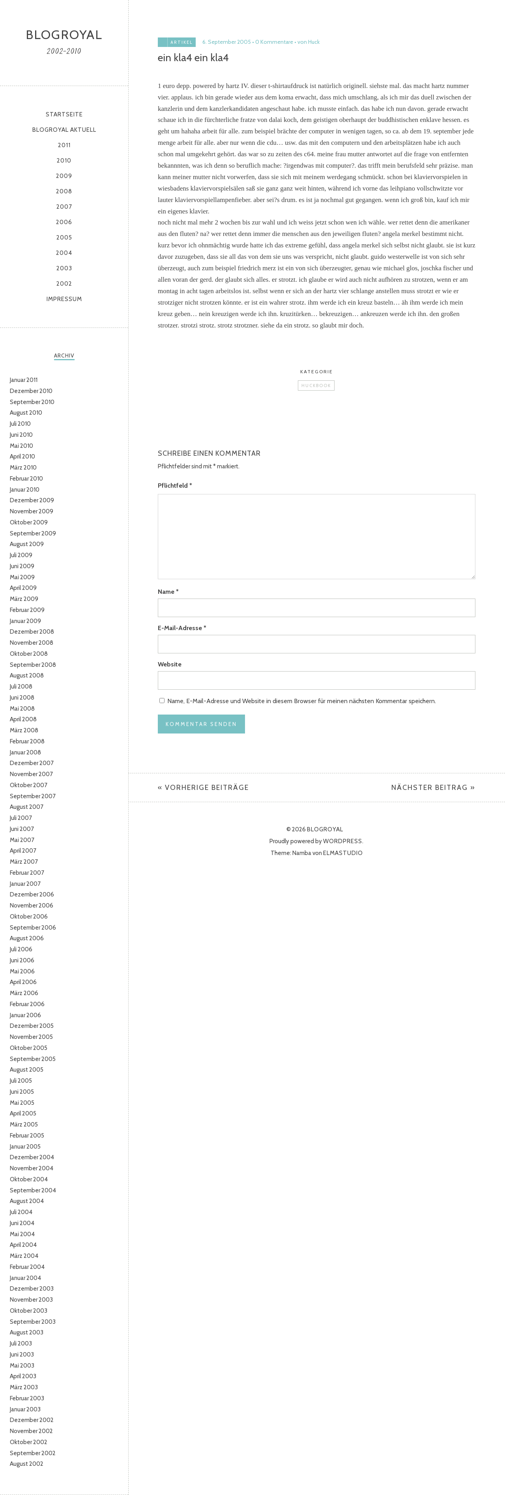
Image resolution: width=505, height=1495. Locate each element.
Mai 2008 (22, 708)
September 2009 (33, 533)
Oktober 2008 (29, 653)
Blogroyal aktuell (64, 129)
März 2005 (24, 1124)
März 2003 (24, 1387)
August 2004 (27, 1201)
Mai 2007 (22, 840)
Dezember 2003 (32, 1288)
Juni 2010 (21, 434)
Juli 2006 (21, 949)
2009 (64, 176)
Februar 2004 (27, 1266)
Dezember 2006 (32, 894)
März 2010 (23, 467)
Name (168, 591)
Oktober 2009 (29, 522)
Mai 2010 (21, 445)
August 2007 (26, 806)
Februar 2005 (27, 1135)
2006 (64, 222)
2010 (64, 160)
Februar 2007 (27, 872)
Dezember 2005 (32, 1025)
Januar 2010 (24, 489)
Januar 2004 (25, 1278)
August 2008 (27, 675)
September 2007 (33, 796)
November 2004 (31, 1168)
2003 (64, 268)
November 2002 (31, 1431)
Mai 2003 (22, 1365)
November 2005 (31, 1036)
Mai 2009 (22, 577)
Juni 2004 (22, 1223)
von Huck (308, 41)
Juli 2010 (20, 423)
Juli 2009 (21, 555)
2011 (64, 145)
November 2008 (31, 642)
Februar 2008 (27, 741)
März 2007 (24, 861)
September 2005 (33, 1059)
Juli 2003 (21, 1343)
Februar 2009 (27, 610)
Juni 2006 (22, 960)
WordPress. (343, 841)
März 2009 (24, 598)
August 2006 (27, 938)
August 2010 (26, 412)
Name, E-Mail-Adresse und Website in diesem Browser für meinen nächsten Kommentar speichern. (301, 701)
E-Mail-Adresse (182, 628)
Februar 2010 (26, 478)
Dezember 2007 (32, 763)
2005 (64, 237)
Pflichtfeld (175, 485)
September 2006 (33, 927)
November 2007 (31, 774)
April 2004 (23, 1244)
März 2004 (24, 1255)
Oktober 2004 (29, 1179)
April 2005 (23, 1113)
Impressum (64, 299)
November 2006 (31, 905)
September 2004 (33, 1190)
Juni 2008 (22, 697)
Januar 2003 (25, 1409)
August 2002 (26, 1463)
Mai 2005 (22, 1102)
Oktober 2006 (29, 916)
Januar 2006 (25, 1015)
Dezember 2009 (32, 500)
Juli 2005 (21, 1080)
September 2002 (33, 1453)
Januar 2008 (25, 752)
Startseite (64, 114)
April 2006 (23, 982)
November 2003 (31, 1299)
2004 (64, 252)
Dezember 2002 (32, 1420)
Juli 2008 (21, 686)
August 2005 (26, 1069)
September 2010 (32, 402)
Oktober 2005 (28, 1048)
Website (169, 664)
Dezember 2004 (32, 1157)
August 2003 (26, 1332)
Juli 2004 (21, 1212)
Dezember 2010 (31, 391)
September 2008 (33, 664)
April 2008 (23, 719)
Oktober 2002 (28, 1442)
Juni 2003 (22, 1354)
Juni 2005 (22, 1091)
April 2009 (23, 587)
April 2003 (23, 1376)
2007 (64, 206)
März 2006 (24, 993)
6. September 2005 (226, 41)
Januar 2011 (23, 380)
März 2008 (24, 730)
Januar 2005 (25, 1146)
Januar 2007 (25, 883)
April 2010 (22, 456)
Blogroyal (64, 34)
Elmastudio (343, 853)
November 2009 (31, 511)
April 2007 (23, 850)
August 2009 (27, 544)
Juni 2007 (22, 829)
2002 (64, 283)
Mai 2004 (22, 1234)
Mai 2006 (22, 971)
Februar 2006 (27, 1004)
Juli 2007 (21, 817)
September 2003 (33, 1321)
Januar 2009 (25, 621)
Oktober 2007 (28, 785)
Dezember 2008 (32, 631)
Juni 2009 (22, 566)
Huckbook (316, 385)
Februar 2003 (27, 1398)
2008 (64, 191)
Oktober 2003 (28, 1310)
